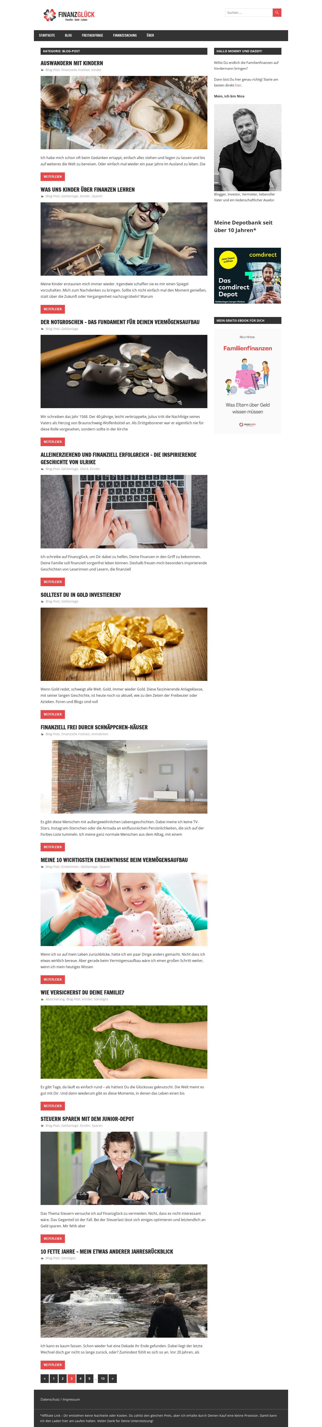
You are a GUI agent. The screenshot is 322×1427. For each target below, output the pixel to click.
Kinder (96, 70)
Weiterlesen (53, 176)
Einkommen (70, 867)
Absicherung (55, 999)
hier (238, 85)
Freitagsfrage (92, 35)
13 (103, 1378)
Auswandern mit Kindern (72, 63)
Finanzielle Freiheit (75, 70)
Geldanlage (69, 196)
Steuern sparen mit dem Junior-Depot (87, 1119)
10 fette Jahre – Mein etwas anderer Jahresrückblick (107, 1251)
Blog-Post (53, 70)
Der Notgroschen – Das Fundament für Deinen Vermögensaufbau (120, 322)
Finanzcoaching (125, 35)
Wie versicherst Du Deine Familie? (82, 992)
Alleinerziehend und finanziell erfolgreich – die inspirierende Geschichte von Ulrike (118, 458)
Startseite (47, 35)
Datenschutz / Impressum (60, 1399)
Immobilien (99, 734)
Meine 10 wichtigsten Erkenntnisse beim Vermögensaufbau (114, 860)
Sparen (97, 196)
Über (150, 35)
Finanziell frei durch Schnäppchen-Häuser (94, 727)
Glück (84, 469)
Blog (68, 35)
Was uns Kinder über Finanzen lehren (88, 189)
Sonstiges (101, 999)
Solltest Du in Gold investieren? (81, 595)
